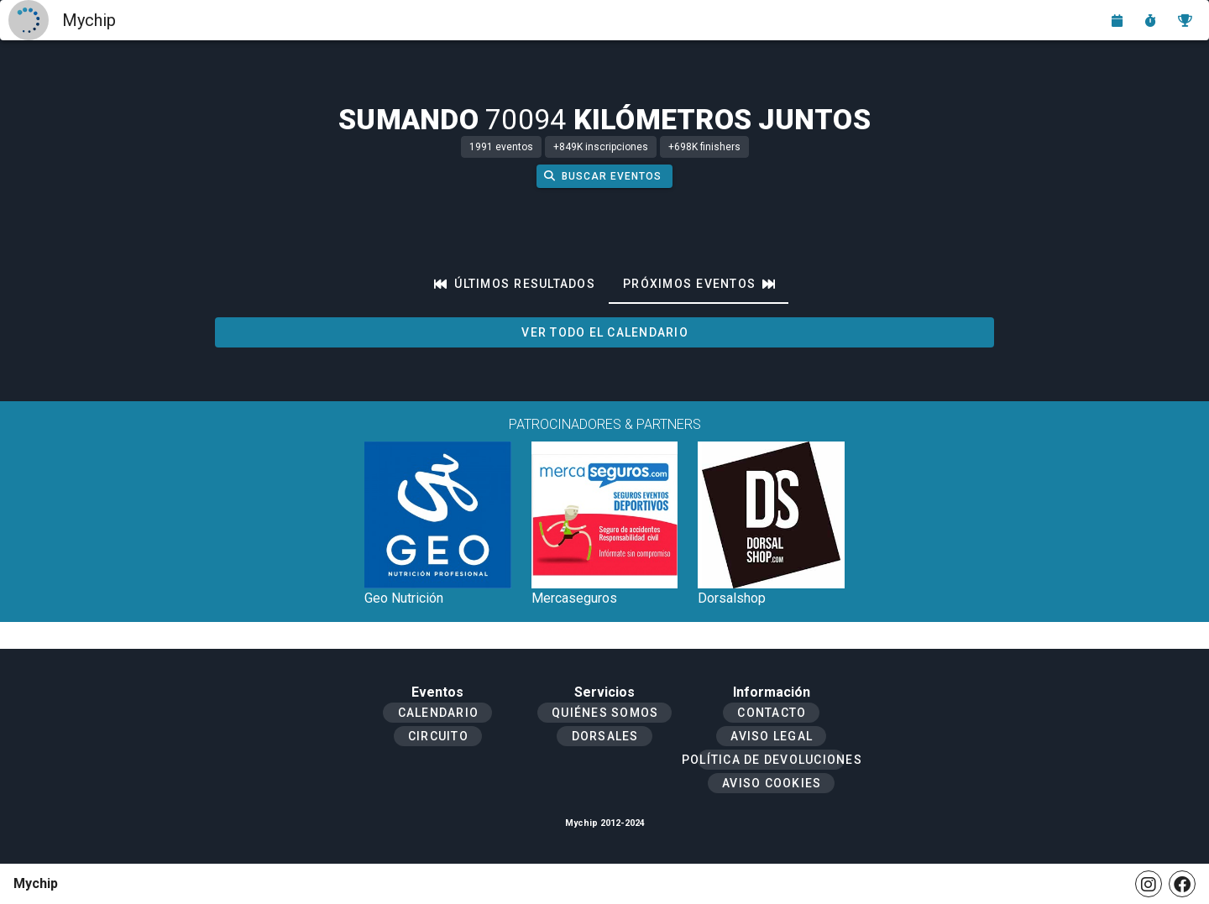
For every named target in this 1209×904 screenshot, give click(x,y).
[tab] (515, 284)
